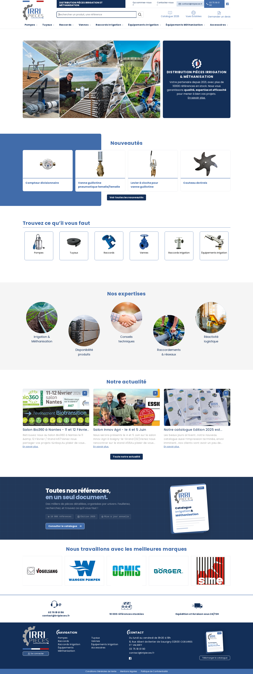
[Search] (96, 14)
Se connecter (36, 653)
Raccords (66, 24)
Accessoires (219, 24)
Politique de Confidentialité (154, 671)
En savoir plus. (196, 98)
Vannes (85, 24)
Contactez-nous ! (165, 4)
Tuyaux (48, 24)
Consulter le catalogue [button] (65, 526)
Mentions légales (128, 671)
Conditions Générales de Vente (100, 671)
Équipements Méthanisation (185, 24)
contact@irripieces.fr (190, 3)
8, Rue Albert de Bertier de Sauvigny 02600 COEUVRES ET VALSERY (161, 643)
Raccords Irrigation (110, 24)
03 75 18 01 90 (213, 4)
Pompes (31, 24)
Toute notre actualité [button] (126, 456)
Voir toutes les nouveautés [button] (126, 197)
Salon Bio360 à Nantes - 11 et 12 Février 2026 (56, 429)
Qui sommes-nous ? (142, 4)
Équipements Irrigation (144, 24)
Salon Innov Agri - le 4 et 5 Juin (119, 429)
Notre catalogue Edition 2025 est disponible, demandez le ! (192, 429)
